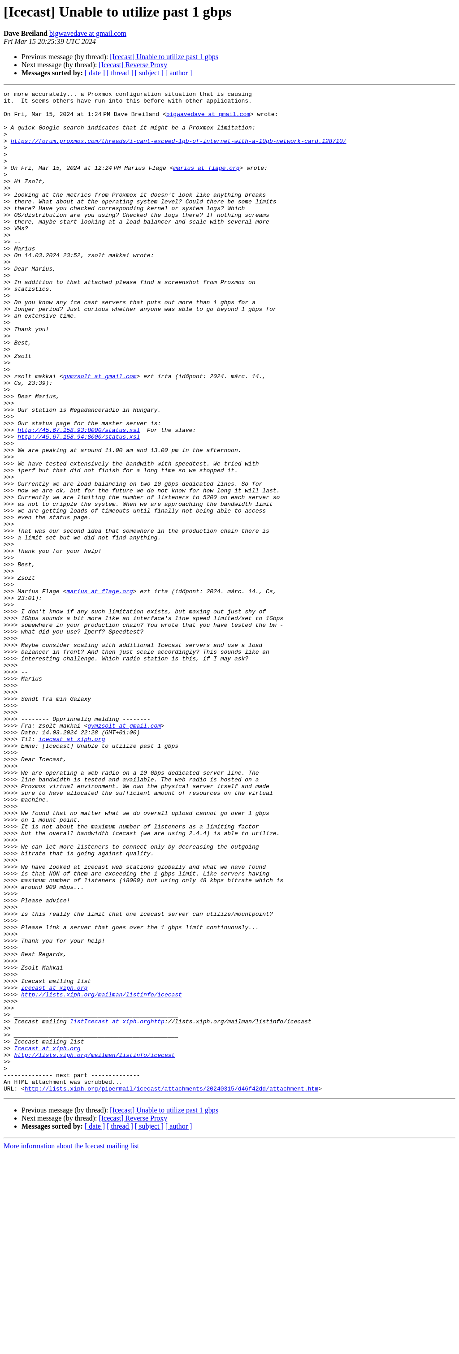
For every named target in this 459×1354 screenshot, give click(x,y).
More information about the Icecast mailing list (71, 1346)
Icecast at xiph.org (54, 1168)
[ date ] (95, 73)
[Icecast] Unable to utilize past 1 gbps (164, 56)
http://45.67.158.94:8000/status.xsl (78, 506)
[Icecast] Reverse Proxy (133, 65)
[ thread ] (120, 73)
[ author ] (178, 73)
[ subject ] (149, 73)
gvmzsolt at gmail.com (100, 434)
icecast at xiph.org (72, 869)
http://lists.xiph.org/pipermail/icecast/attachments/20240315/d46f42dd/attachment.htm (171, 1289)
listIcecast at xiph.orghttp (117, 1208)
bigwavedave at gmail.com (87, 33)
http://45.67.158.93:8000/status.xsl (78, 498)
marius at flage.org (208, 184)
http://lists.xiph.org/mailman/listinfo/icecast (101, 1176)
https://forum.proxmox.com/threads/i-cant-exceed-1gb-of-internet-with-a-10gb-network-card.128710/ (178, 151)
